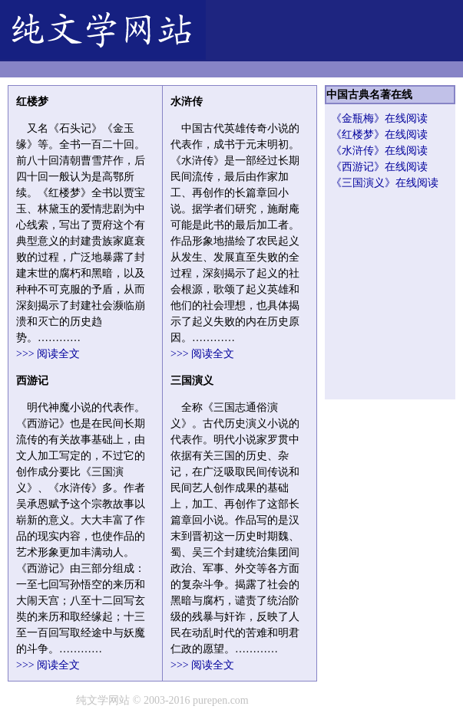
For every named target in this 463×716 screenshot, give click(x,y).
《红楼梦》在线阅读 (379, 134)
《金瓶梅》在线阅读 (379, 118)
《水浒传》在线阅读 (379, 150)
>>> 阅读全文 (48, 354)
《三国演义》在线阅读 (384, 183)
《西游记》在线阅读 (379, 166)
